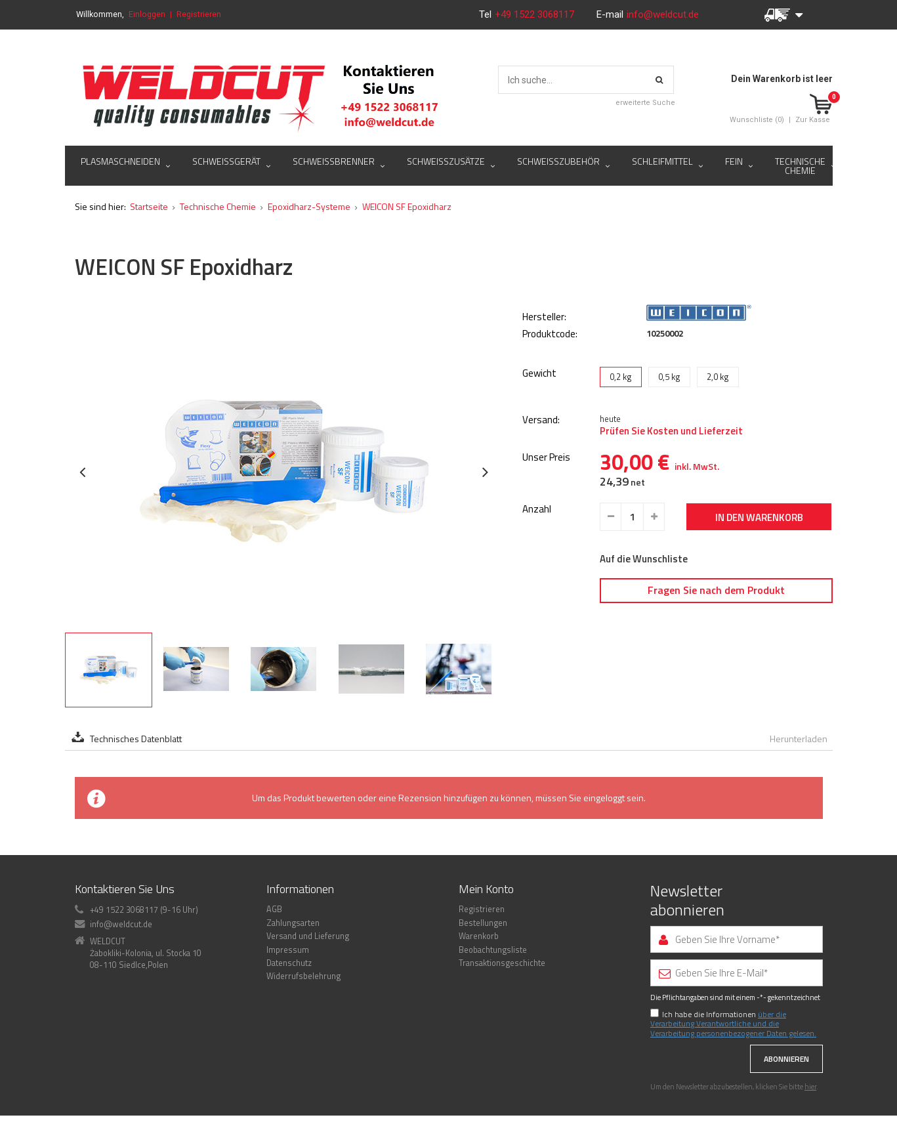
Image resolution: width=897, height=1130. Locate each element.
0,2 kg (621, 376)
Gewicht (539, 373)
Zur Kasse (812, 119)
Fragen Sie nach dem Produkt (716, 590)
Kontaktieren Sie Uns (125, 888)
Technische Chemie (218, 206)
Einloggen (147, 14)
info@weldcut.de (663, 14)
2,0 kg (718, 376)
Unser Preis (546, 458)
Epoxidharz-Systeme (309, 206)
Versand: (541, 420)
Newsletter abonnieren (687, 900)
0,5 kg (669, 376)
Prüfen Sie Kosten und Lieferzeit (671, 431)
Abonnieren (786, 1059)
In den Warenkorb (759, 517)
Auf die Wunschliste (644, 559)
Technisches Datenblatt (136, 739)
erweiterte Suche (645, 102)
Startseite (149, 206)
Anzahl (536, 509)
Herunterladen (798, 739)
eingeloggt (604, 798)
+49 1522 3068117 (536, 14)
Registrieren (199, 14)
